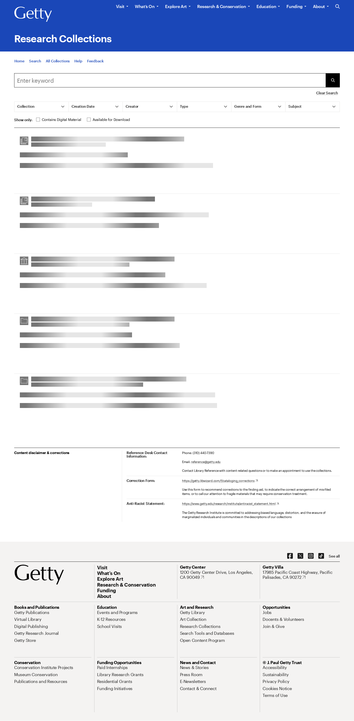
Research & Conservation (221, 6)
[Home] (19, 63)
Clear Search (327, 93)
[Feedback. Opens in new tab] (95, 63)
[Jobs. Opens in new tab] (267, 612)
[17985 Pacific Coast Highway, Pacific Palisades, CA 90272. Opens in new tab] (301, 575)
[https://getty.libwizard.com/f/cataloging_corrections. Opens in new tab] (220, 481)
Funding (294, 6)
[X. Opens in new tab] (300, 556)
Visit (120, 6)
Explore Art (176, 6)
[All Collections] (58, 63)
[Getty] (33, 14)
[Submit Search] (333, 80)
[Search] (35, 63)
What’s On (145, 6)
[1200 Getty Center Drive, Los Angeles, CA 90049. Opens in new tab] (218, 575)
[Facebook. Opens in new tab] (290, 556)
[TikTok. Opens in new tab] (321, 556)
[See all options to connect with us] (334, 556)
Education (266, 6)
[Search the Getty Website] (337, 6)
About (319, 6)
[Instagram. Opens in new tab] (311, 556)
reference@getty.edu (206, 462)
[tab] (41, 107)
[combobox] (170, 80)
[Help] (78, 63)
